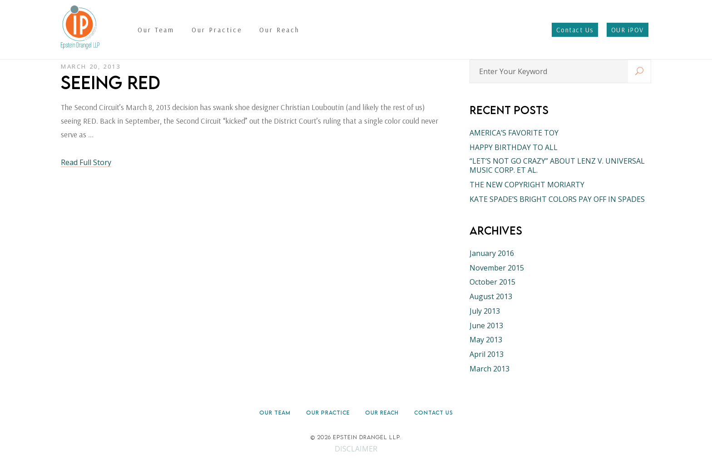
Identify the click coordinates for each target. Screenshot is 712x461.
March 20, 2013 (90, 66)
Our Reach (382, 412)
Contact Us (433, 412)
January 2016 (492, 253)
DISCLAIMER (356, 449)
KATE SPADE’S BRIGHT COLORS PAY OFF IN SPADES (557, 199)
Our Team (275, 412)
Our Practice (328, 412)
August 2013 (491, 296)
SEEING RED (110, 82)
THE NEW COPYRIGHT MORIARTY (527, 184)
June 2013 (486, 325)
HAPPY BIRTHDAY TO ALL (514, 147)
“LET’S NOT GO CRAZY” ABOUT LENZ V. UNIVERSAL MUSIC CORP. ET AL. (557, 165)
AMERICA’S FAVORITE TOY (514, 132)
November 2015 (497, 267)
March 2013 (489, 368)
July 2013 (485, 311)
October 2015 (492, 281)
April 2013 (487, 354)
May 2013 (486, 339)
